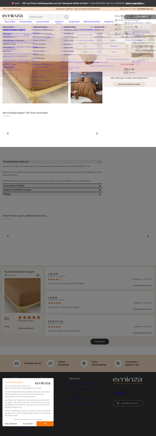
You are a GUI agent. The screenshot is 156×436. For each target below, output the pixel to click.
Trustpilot (119, 412)
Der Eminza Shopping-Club (80, 403)
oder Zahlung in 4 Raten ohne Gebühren (129, 79)
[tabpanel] (59, 24)
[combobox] (26, 348)
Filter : (7, 346)
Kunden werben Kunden (79, 409)
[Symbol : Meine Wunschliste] (151, 47)
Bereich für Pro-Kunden (79, 424)
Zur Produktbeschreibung (117, 61)
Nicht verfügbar (129, 66)
